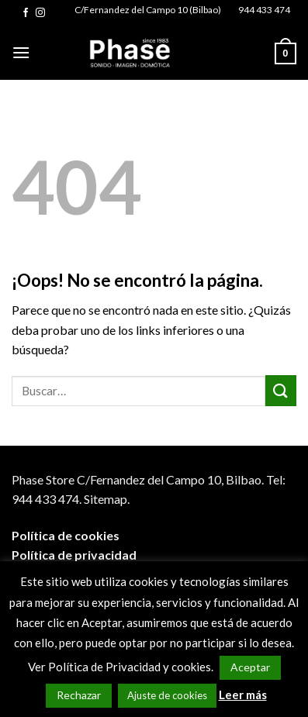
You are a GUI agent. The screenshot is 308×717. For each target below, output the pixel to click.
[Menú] (21, 52)
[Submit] (280, 390)
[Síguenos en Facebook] (25, 13)
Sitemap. (107, 498)
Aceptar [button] (250, 667)
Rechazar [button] (79, 694)
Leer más (243, 694)
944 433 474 (264, 10)
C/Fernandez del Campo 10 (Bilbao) (147, 10)
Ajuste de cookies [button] (167, 695)
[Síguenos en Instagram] (40, 13)
